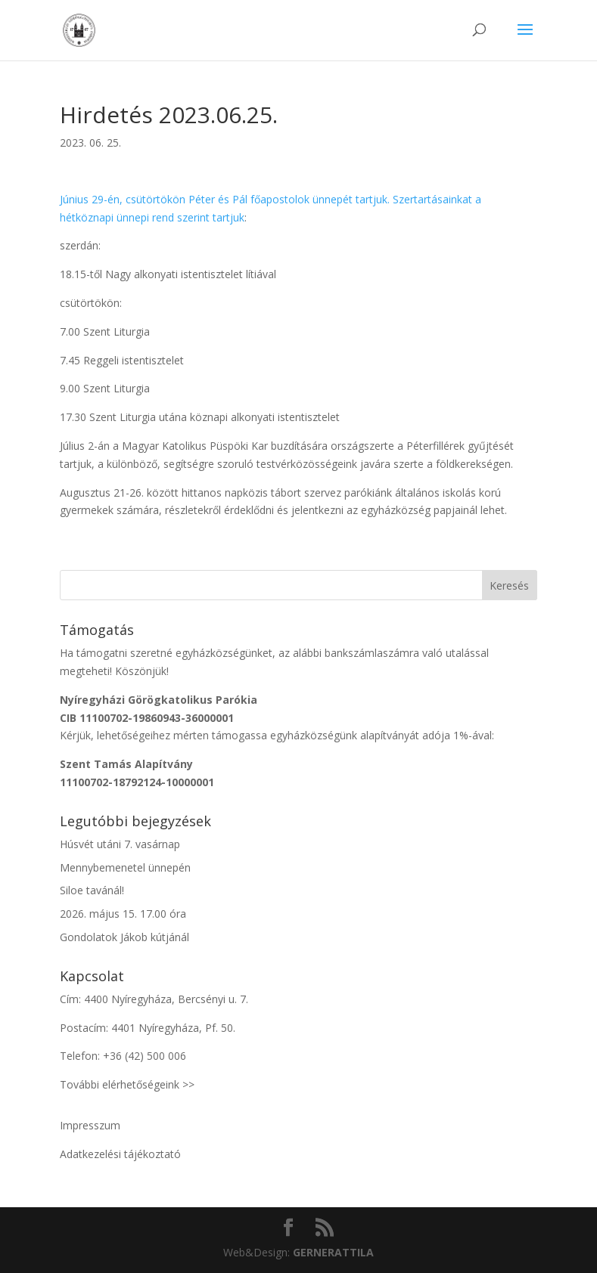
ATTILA (333, 1252)
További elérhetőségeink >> (127, 1084)
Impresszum (90, 1125)
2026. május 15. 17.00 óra (123, 913)
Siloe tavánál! (92, 890)
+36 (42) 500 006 (144, 1055)
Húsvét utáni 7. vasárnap (120, 844)
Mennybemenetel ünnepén (125, 867)
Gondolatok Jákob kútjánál (124, 937)
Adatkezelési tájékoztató (120, 1154)
